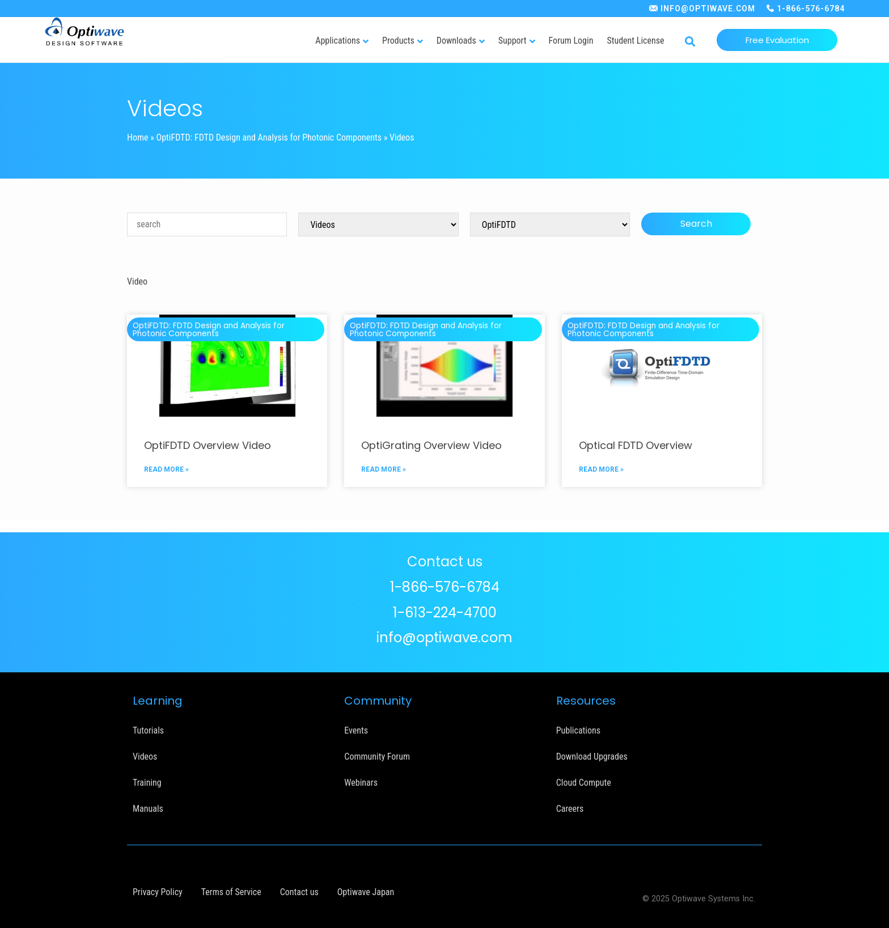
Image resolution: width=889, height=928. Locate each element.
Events (356, 730)
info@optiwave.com (444, 637)
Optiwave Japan (365, 892)
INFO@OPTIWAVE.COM (708, 8)
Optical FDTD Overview (635, 445)
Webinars (361, 782)
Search (696, 223)
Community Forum (377, 756)
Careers (570, 808)
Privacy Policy (158, 892)
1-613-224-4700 (445, 612)
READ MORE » (166, 469)
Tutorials (148, 730)
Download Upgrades (592, 756)
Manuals (148, 808)
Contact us (299, 892)
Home (138, 137)
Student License (635, 40)
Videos (145, 756)
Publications (578, 730)
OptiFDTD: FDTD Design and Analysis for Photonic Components (269, 137)
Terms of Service (231, 892)
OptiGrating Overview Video (431, 445)
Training (147, 782)
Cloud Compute (583, 782)
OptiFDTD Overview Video (207, 445)
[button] (689, 42)
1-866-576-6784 (811, 8)
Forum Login (571, 40)
